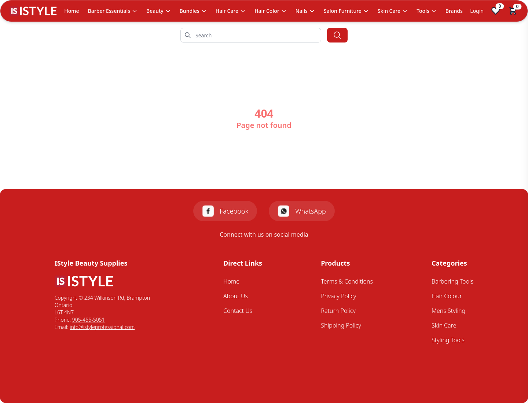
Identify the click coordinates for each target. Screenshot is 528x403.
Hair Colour (447, 296)
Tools (427, 10)
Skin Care (393, 10)
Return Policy (338, 311)
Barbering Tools (452, 281)
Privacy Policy (338, 296)
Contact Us (237, 311)
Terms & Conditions (347, 281)
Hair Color (270, 10)
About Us (235, 296)
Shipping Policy (341, 325)
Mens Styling (448, 311)
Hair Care (231, 10)
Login (477, 10)
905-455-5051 (88, 319)
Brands (454, 10)
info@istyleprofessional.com (102, 326)
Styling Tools (448, 340)
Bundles (193, 10)
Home (71, 10)
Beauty (158, 10)
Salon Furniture (346, 10)
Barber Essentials (113, 10)
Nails (305, 10)
